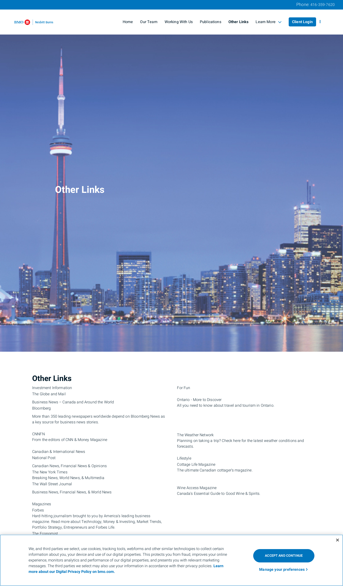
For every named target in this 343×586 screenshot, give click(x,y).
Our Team (148, 22)
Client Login (302, 22)
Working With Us (179, 22)
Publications (210, 22)
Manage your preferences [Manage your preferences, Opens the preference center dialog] (282, 569)
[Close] (337, 540)
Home (128, 22)
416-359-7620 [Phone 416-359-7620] (322, 5)
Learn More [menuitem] (269, 22)
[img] (171, 176)
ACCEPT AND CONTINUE (284, 555)
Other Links (238, 22)
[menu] (320, 21)
